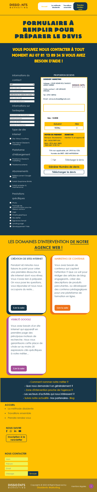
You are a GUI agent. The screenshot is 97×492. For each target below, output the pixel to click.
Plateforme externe (19, 164)
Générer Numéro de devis (64, 166)
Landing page (18, 223)
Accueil (44, 6)
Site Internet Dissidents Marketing (21, 143)
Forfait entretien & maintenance (19, 186)
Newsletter (16, 218)
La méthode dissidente (56, 6)
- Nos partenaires (58, 398)
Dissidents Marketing (48, 487)
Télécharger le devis (74, 160)
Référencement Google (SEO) (21, 176)
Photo (14, 203)
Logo (14, 212)
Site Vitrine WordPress (20, 138)
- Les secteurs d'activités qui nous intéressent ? (49, 394)
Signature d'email (19, 220)
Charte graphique (19, 215)
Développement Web (21, 226)
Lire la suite (18, 308)
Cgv (54, 160)
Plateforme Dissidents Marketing (20, 159)
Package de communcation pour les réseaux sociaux (21, 207)
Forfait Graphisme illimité (22, 181)
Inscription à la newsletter (16, 438)
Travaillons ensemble (67, 6)
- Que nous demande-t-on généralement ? (48, 386)
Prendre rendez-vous (80, 7)
